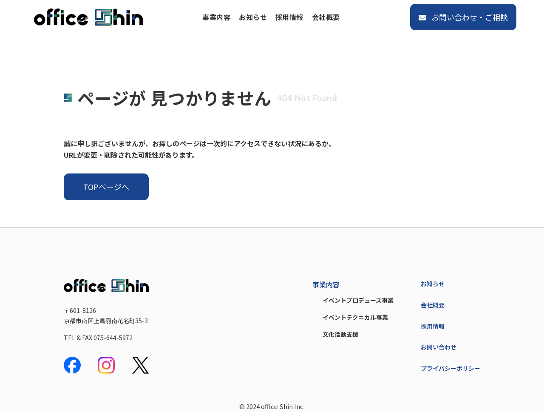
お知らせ (253, 17)
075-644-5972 (113, 337)
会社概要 (326, 17)
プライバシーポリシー (450, 368)
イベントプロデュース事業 (358, 300)
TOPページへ (106, 186)
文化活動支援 (340, 334)
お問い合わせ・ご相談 (463, 17)
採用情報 (289, 17)
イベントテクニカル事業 (355, 317)
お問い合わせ (438, 347)
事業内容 (216, 17)
